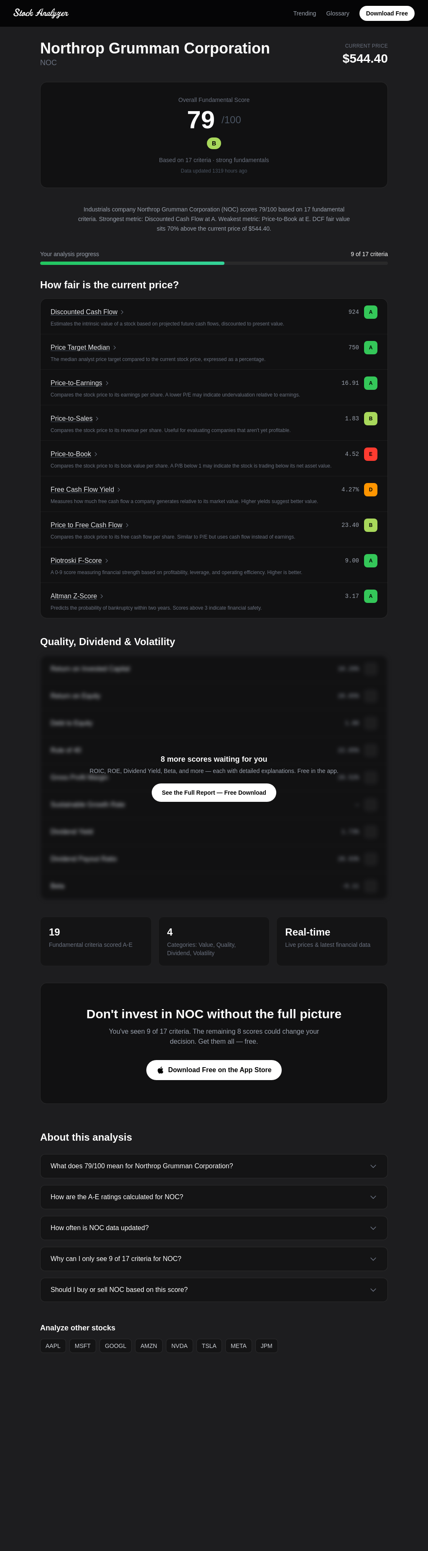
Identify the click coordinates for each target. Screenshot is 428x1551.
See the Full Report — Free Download (214, 792)
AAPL (53, 1346)
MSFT (83, 1346)
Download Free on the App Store (213, 1070)
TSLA (209, 1346)
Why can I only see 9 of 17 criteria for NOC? (214, 1259)
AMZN (148, 1346)
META (239, 1346)
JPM (267, 1346)
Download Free (387, 13)
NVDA (179, 1346)
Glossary (337, 13)
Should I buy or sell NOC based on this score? (214, 1290)
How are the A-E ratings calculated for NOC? (214, 1197)
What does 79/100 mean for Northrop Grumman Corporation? (214, 1166)
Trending (304, 13)
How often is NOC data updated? (214, 1228)
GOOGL (115, 1346)
